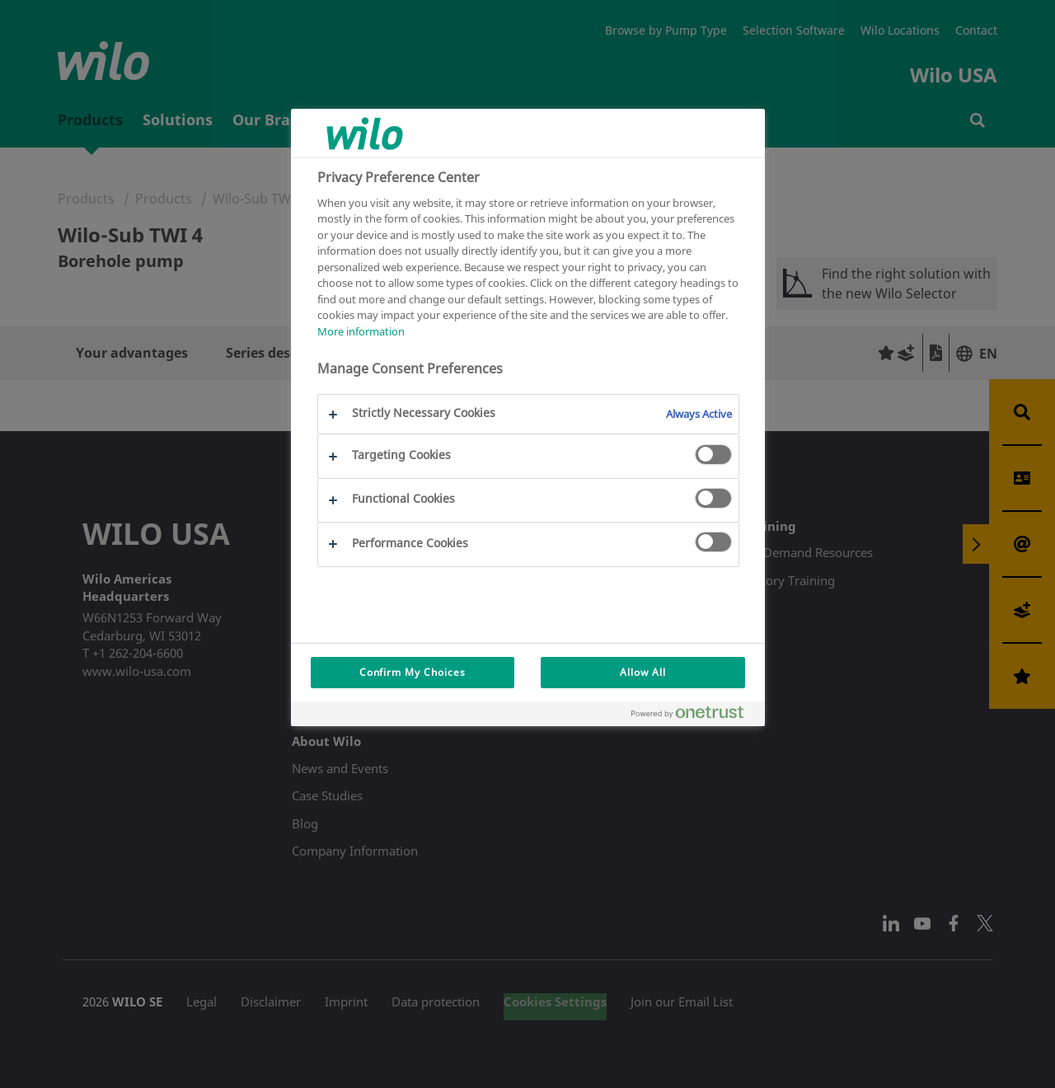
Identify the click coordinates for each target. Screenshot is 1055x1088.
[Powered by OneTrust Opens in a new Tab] (694, 716)
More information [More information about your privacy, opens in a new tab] (361, 331)
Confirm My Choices (412, 672)
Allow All (643, 672)
